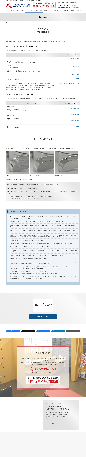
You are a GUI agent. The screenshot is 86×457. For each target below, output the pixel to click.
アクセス (53, 423)
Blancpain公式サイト (43, 317)
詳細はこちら (32, 46)
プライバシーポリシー (11, 433)
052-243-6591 (70, 4)
